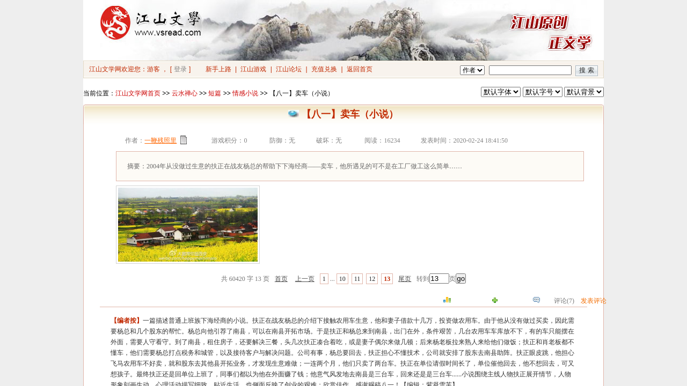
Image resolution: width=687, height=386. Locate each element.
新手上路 (218, 69)
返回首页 (359, 69)
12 (372, 279)
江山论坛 (289, 69)
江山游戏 (253, 69)
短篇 (214, 93)
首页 (281, 279)
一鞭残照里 (160, 140)
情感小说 (245, 93)
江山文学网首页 (137, 93)
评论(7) (564, 301)
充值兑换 (324, 69)
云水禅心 (185, 93)
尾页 (404, 279)
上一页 (305, 279)
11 (357, 279)
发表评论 (593, 301)
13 (387, 279)
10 (342, 279)
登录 (180, 69)
